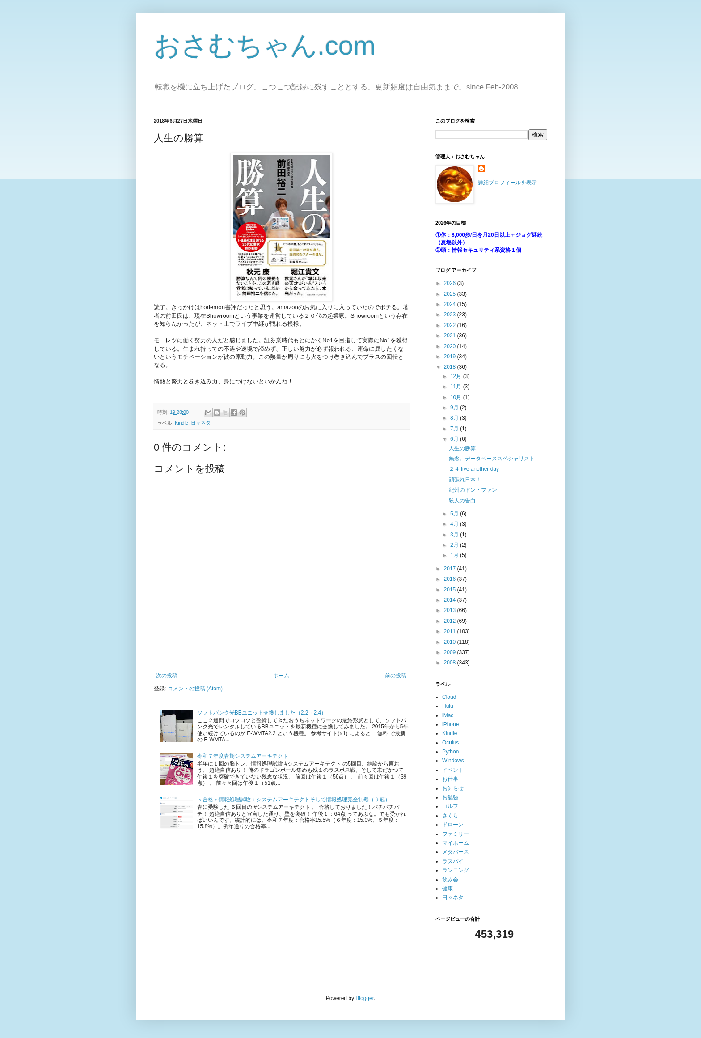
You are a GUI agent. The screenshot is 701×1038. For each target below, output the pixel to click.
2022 (450, 325)
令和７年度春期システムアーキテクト (242, 756)
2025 (450, 294)
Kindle (181, 422)
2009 (450, 652)
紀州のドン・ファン (473, 490)
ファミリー (455, 834)
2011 (450, 631)
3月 (455, 535)
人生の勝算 (462, 448)
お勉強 (450, 797)
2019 (450, 356)
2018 (450, 367)
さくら (450, 816)
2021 (450, 335)
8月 (455, 418)
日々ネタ (201, 422)
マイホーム (455, 843)
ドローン (453, 824)
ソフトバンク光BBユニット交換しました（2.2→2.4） (261, 713)
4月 (455, 524)
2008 (450, 662)
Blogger (364, 998)
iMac (447, 715)
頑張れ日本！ (465, 479)
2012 (450, 621)
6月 (455, 439)
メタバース (455, 852)
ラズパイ (453, 861)
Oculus (450, 743)
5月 (455, 513)
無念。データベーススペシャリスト (492, 458)
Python (450, 752)
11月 (456, 386)
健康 (447, 888)
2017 (450, 569)
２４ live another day (474, 469)
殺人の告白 (462, 501)
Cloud (449, 697)
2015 (450, 590)
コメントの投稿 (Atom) (195, 688)
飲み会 (450, 879)
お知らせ (453, 788)
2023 (450, 314)
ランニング (455, 870)
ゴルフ (450, 806)
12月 (456, 376)
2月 (455, 545)
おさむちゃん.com (265, 45)
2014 (450, 600)
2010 (450, 642)
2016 (450, 579)
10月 (456, 397)
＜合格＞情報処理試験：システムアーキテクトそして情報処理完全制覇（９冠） (293, 799)
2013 (450, 610)
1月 (455, 555)
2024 (450, 304)
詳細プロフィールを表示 (507, 182)
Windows (453, 760)
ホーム (281, 675)
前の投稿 (395, 675)
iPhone (450, 724)
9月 (455, 407)
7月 (455, 428)
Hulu (447, 706)
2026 (450, 283)
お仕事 (450, 779)
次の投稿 (166, 675)
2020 (450, 346)
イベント (453, 770)
